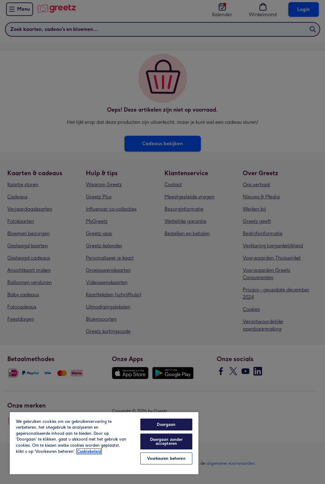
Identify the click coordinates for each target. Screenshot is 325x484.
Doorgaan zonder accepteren (166, 441)
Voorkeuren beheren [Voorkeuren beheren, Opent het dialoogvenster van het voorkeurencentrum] (166, 458)
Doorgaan (166, 424)
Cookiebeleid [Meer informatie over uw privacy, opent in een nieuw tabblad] (89, 451)
